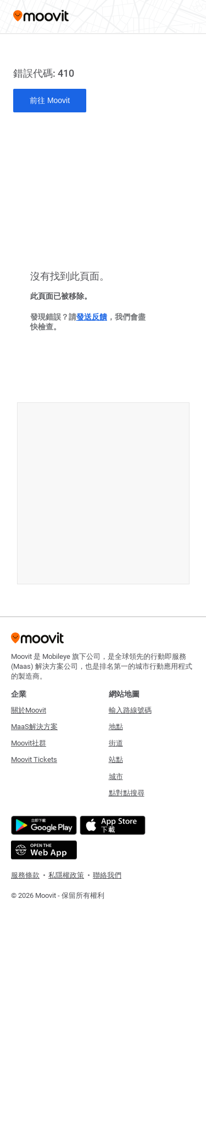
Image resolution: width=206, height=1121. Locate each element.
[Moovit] (41, 17)
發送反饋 (91, 316)
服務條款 (25, 875)
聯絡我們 (107, 875)
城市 (116, 776)
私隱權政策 (66, 875)
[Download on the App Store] (111, 825)
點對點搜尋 (126, 793)
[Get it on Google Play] (42, 825)
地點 (116, 726)
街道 (116, 743)
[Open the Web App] (42, 850)
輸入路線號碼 (130, 710)
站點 (116, 759)
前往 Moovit (50, 100)
